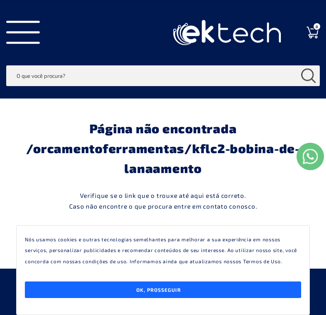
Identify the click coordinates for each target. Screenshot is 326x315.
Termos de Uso (262, 261)
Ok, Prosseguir (158, 290)
